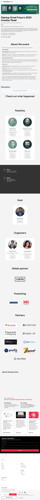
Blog (21, 472)
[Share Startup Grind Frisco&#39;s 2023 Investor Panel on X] (4, 37)
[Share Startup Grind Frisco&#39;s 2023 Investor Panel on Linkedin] (7, 37)
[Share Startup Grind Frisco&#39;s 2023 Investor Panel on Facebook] (2, 37)
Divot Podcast (23, 474)
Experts (3, 466)
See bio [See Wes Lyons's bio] (27, 156)
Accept (13, 494)
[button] (38, 1)
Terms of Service (19, 494)
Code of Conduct (25, 494)
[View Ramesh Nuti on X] (12, 249)
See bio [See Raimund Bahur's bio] (12, 156)
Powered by (20, 497)
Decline (5, 494)
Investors (3, 465)
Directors (3, 469)
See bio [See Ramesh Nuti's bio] (20, 221)
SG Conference (23, 465)
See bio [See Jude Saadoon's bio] (27, 256)
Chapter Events (23, 466)
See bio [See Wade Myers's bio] (12, 134)
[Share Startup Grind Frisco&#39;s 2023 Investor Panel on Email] (9, 37)
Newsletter (22, 471)
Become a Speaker (23, 467)
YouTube (22, 473)
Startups (3, 467)
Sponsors (3, 468)
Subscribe (19, 450)
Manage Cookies (9, 497)
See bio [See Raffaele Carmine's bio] (27, 134)
